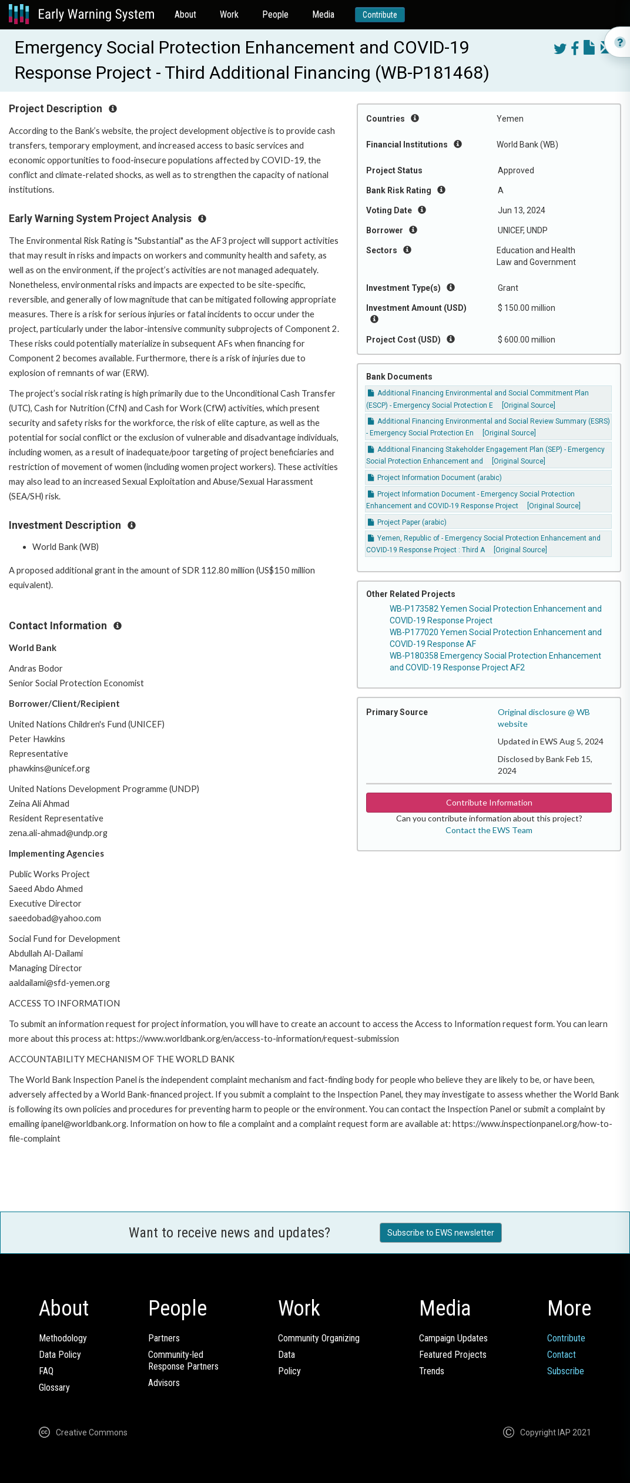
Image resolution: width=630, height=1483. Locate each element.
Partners (164, 1338)
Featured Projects (453, 1354)
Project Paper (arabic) (407, 522)
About (185, 14)
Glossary (54, 1387)
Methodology (63, 1338)
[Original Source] (528, 405)
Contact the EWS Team (488, 830)
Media (323, 14)
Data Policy (60, 1354)
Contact (561, 1354)
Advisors (164, 1382)
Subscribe (565, 1371)
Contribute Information (489, 802)
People (275, 14)
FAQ (46, 1371)
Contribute (380, 14)
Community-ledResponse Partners (183, 1360)
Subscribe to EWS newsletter (440, 1232)
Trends (431, 1371)
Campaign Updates (453, 1338)
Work (229, 14)
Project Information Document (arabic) (435, 478)
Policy (289, 1371)
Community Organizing (319, 1338)
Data (286, 1354)
